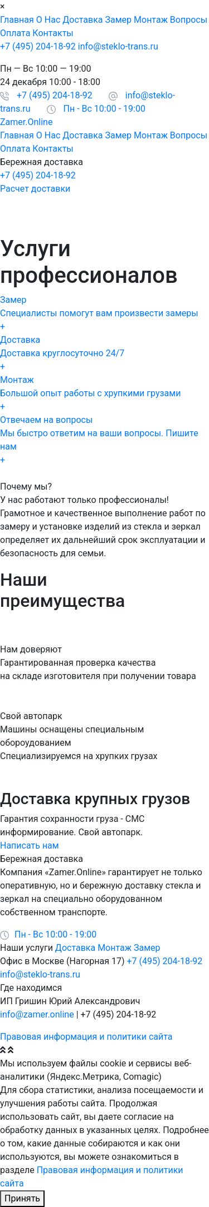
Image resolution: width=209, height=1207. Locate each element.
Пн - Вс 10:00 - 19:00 (104, 108)
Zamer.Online (26, 122)
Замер (118, 19)
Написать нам (29, 845)
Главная (17, 19)
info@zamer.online (37, 1014)
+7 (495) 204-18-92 (38, 46)
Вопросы (188, 19)
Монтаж (151, 19)
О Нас (48, 19)
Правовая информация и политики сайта (86, 1036)
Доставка (82, 19)
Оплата (15, 33)
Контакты (52, 33)
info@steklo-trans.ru (118, 46)
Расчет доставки (35, 188)
